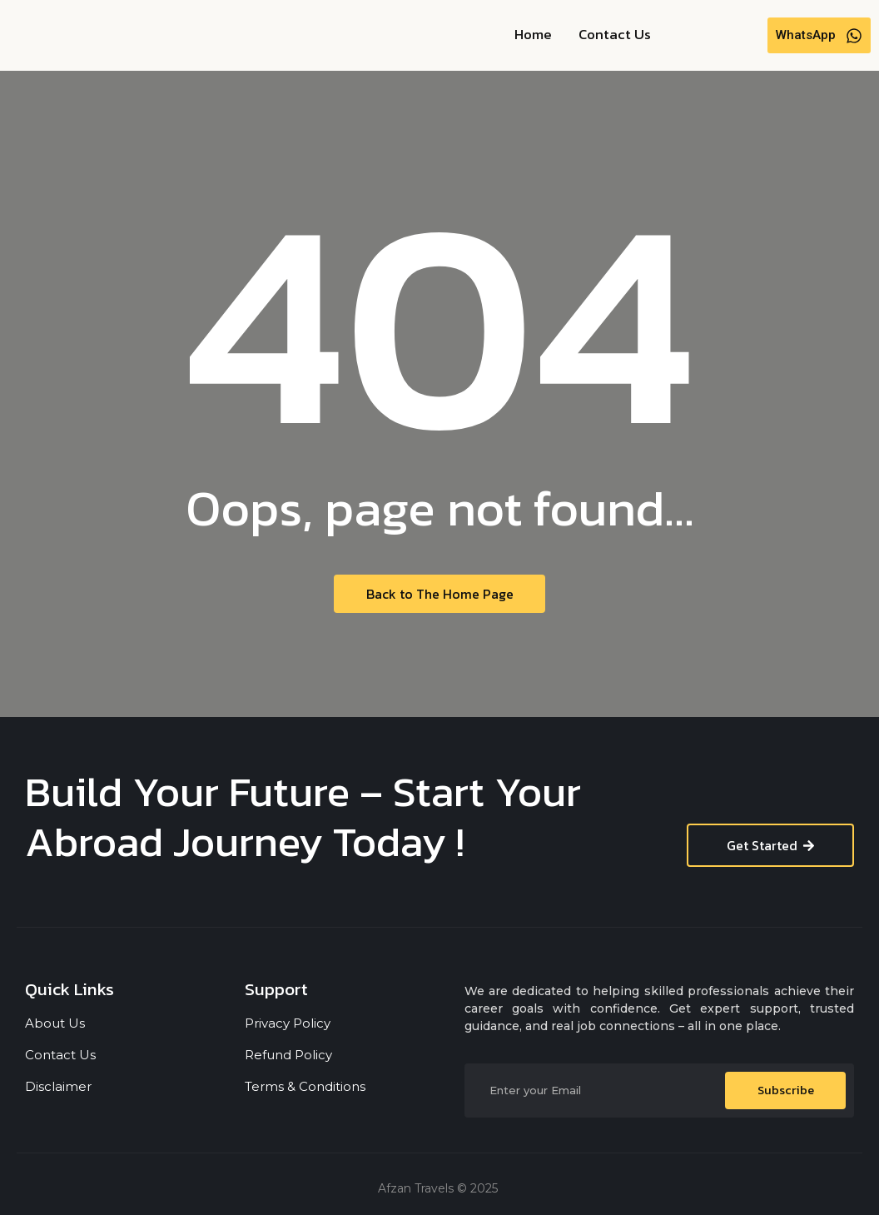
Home (533, 34)
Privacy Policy (287, 1023)
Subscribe (786, 1090)
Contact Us (615, 34)
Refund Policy (288, 1055)
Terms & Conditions (305, 1086)
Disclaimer (58, 1086)
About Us (55, 1023)
